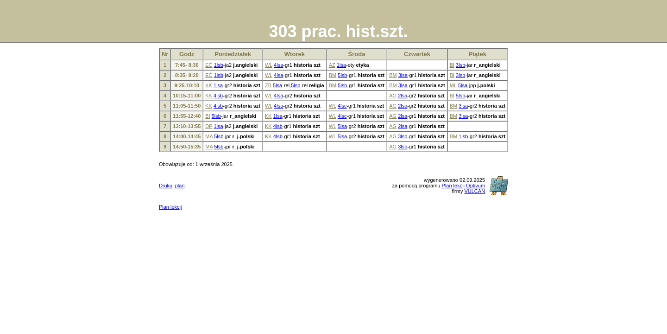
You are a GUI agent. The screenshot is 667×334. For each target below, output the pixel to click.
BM (333, 75)
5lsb (342, 75)
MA (209, 136)
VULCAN (474, 191)
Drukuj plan (172, 185)
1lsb (218, 65)
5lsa (277, 85)
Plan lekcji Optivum (463, 185)
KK (208, 85)
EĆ (208, 65)
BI (452, 65)
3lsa (403, 75)
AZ (332, 65)
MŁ (453, 85)
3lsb (460, 65)
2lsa (402, 95)
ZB (268, 85)
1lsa (341, 65)
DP (208, 126)
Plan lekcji (170, 207)
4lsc (342, 106)
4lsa (278, 65)
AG (392, 95)
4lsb (218, 95)
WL (268, 65)
